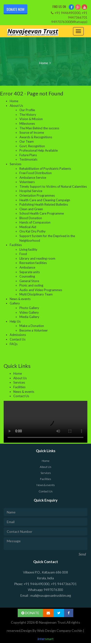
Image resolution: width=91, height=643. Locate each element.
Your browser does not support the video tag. (45, 422)
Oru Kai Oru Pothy (32, 231)
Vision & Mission (31, 119)
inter (46, 639)
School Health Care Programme (41, 213)
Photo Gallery (29, 308)
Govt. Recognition (32, 146)
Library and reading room (37, 258)
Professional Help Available (38, 150)
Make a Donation (31, 326)
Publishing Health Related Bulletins (43, 204)
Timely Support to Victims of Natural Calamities (53, 186)
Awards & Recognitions (35, 137)
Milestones (27, 123)
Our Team (26, 141)
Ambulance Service (32, 177)
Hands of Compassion (34, 222)
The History (27, 114)
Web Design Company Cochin (59, 630)
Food (23, 254)
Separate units (29, 272)
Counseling (27, 276)
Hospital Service (30, 191)
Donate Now (16, 9)
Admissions (18, 335)
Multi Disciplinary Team (36, 294)
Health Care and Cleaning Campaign (44, 200)
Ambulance (27, 267)
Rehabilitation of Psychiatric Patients (45, 168)
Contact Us (17, 339)
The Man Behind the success (39, 128)
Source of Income (31, 132)
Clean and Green (31, 209)
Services (15, 164)
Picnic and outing (31, 285)
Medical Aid (27, 227)
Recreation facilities (33, 263)
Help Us (15, 321)
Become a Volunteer (33, 330)
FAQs (13, 344)
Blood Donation (30, 218)
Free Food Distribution (35, 173)
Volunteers (27, 182)
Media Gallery (29, 317)
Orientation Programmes (37, 195)
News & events (20, 299)
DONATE (30, 613)
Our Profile (27, 110)
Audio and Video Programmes (40, 290)
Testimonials (28, 159)
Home (43, 63)
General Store (29, 281)
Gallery (15, 303)
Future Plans (28, 155)
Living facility (28, 249)
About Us (16, 106)
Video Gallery (29, 312)
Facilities (16, 245)
